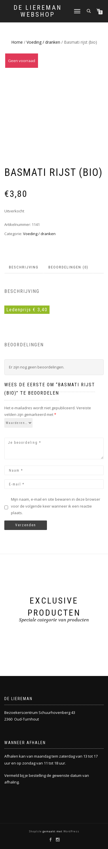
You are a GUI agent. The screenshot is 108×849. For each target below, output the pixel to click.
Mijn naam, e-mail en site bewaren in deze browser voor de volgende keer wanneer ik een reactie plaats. (55, 506)
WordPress (70, 831)
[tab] (24, 267)
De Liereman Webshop (38, 11)
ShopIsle (36, 831)
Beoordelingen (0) (68, 267)
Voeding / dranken (43, 42)
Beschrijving (24, 267)
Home (17, 42)
